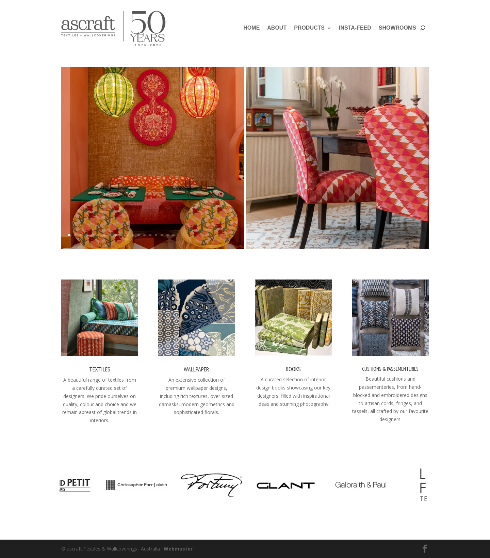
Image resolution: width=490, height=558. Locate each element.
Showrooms (397, 28)
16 (156, 235)
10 (121, 235)
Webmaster (178, 548)
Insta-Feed (355, 28)
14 (144, 235)
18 (167, 235)
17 (162, 235)
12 (133, 235)
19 (173, 235)
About (277, 28)
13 (138, 235)
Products (309, 28)
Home (251, 28)
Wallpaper (196, 369)
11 (127, 235)
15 (150, 235)
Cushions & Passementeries (390, 369)
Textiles (99, 369)
